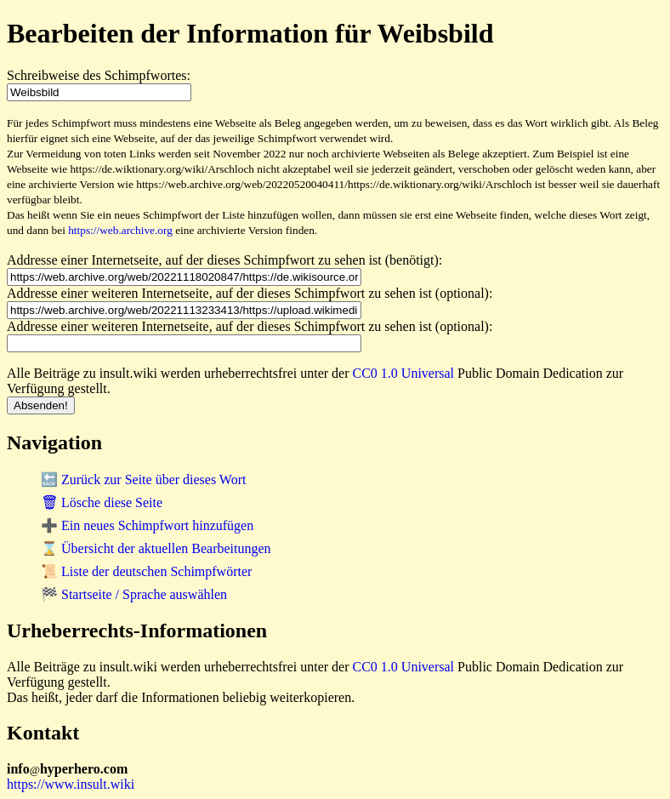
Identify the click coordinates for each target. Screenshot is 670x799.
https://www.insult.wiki (70, 784)
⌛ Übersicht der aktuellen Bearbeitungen (156, 548)
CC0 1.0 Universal (404, 373)
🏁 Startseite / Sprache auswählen (134, 594)
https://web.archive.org (120, 230)
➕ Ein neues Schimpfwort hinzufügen (147, 525)
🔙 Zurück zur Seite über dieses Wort (143, 479)
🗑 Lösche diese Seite (101, 502)
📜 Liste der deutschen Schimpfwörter (146, 571)
